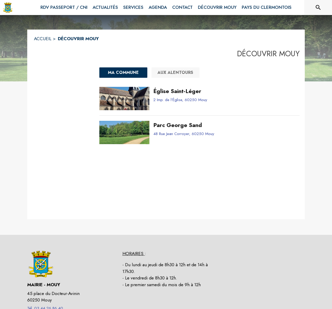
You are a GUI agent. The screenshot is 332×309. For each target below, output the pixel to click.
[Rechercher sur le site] (318, 7)
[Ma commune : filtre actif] (123, 72)
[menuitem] (64, 7)
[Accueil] (8, 7)
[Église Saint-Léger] (224, 91)
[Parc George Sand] (224, 125)
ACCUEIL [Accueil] (42, 39)
